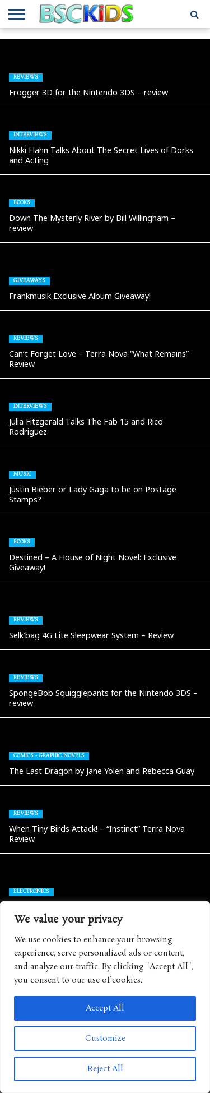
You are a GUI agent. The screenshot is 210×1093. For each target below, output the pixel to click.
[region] (105, 997)
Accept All (105, 1008)
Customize (105, 1038)
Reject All (105, 1068)
